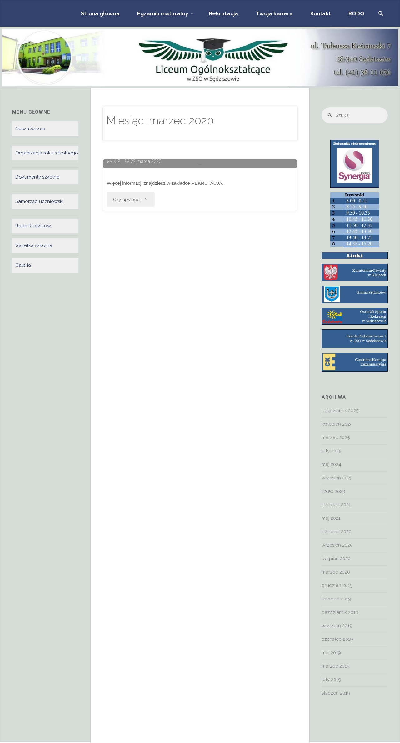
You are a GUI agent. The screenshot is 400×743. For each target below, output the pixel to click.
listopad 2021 (336, 505)
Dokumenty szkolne (37, 177)
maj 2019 (331, 653)
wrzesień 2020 (337, 545)
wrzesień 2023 (337, 478)
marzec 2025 (336, 438)
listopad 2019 (336, 599)
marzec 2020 (336, 572)
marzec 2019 (336, 667)
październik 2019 (340, 613)
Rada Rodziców (33, 226)
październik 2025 (340, 411)
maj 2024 (331, 465)
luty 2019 (331, 680)
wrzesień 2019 (337, 626)
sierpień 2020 (336, 559)
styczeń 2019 (336, 693)
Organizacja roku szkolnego (46, 153)
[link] (380, 14)
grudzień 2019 (337, 586)
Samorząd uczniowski (39, 202)
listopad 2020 (337, 532)
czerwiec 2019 (337, 640)
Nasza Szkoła (30, 128)
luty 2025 (331, 451)
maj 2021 (331, 519)
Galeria (23, 265)
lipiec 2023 (333, 492)
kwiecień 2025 (337, 424)
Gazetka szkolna (33, 246)
